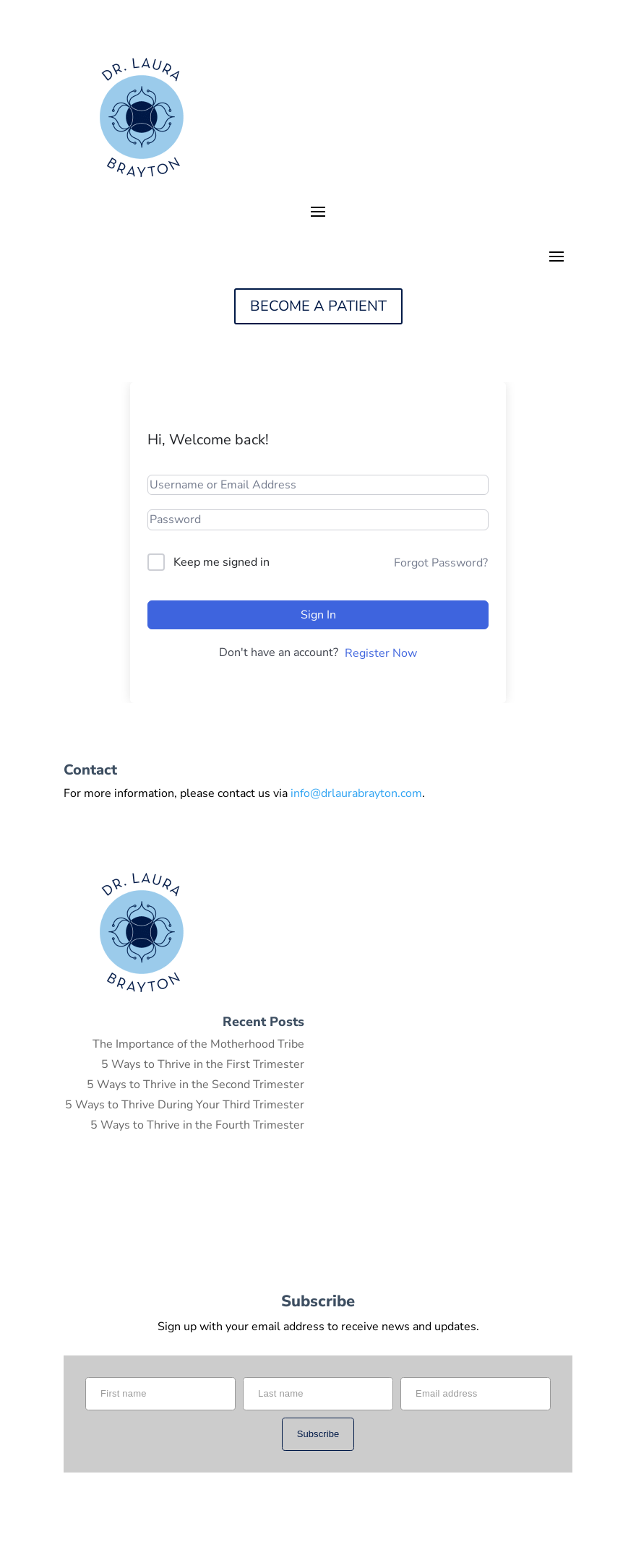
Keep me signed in (221, 562)
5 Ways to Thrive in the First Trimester (202, 1064)
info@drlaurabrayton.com (356, 793)
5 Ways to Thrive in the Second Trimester (195, 1084)
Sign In (318, 615)
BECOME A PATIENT (318, 306)
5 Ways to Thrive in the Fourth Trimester (197, 1125)
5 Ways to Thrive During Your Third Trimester (184, 1105)
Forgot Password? (441, 563)
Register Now (381, 653)
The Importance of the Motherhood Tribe (198, 1044)
